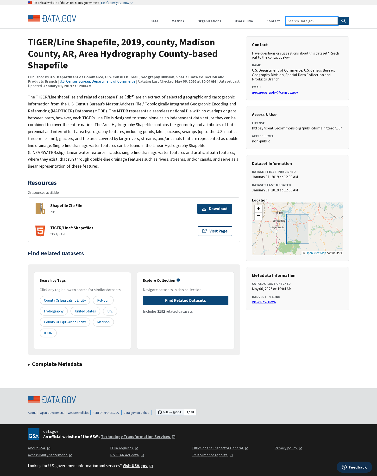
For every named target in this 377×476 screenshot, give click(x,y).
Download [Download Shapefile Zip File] (214, 208)
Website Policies (78, 413)
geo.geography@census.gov (275, 92)
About (32, 413)
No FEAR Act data (127, 454)
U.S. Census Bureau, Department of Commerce (97, 81)
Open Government (52, 413)
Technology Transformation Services (138, 436)
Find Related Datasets (185, 300)
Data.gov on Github (136, 413)
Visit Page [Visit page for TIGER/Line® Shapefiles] (214, 231)
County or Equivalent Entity (65, 322)
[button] (258, 209)
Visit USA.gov (138, 465)
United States (85, 311)
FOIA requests (124, 447)
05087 (48, 333)
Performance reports (212, 454)
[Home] (52, 18)
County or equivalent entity (65, 300)
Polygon (103, 300)
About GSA (39, 447)
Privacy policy (288, 447)
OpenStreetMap (316, 253)
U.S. (110, 311)
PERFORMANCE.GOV (106, 413)
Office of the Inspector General (220, 447)
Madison (103, 322)
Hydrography (53, 311)
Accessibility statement (50, 454)
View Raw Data (264, 301)
